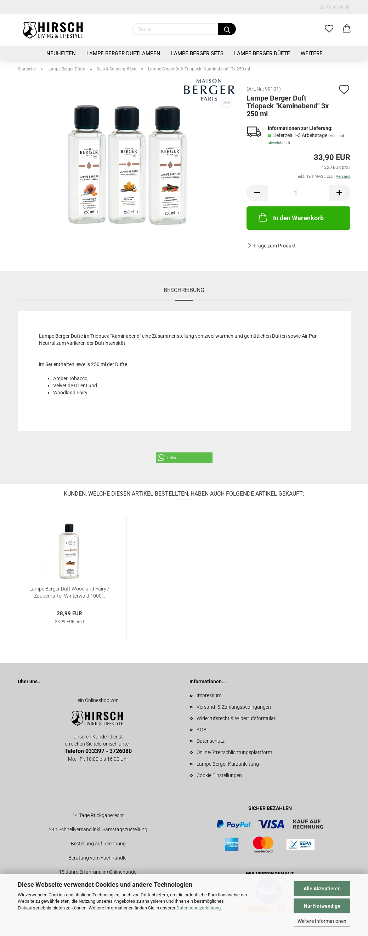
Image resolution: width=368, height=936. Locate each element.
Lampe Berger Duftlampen (123, 53)
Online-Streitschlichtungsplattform (234, 752)
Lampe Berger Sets (197, 53)
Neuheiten (61, 53)
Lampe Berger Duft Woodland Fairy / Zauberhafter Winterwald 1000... (69, 592)
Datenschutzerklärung (198, 908)
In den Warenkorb (290, 217)
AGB (201, 729)
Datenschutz (211, 741)
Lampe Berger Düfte (262, 53)
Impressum (209, 695)
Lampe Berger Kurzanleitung (228, 764)
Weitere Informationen (322, 921)
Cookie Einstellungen (219, 775)
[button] (184, 457)
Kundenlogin (335, 7)
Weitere (312, 53)
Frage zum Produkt (275, 246)
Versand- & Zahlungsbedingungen (234, 707)
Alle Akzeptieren (322, 888)
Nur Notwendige (322, 906)
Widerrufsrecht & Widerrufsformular (236, 718)
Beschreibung (184, 290)
